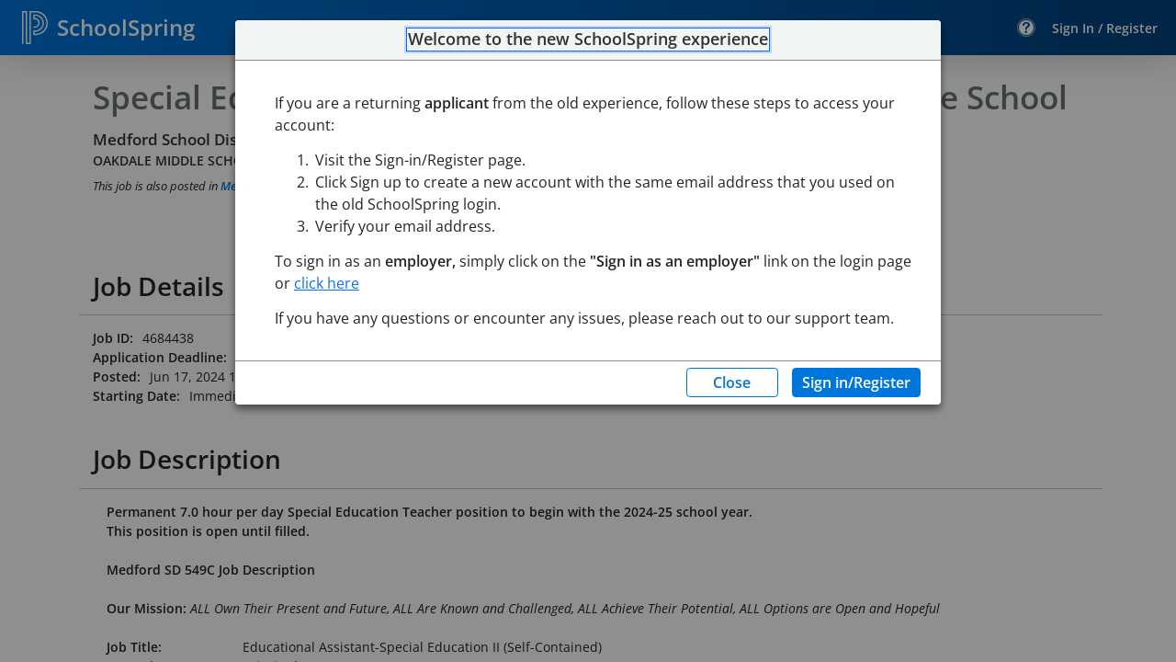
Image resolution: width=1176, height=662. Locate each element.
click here (326, 283)
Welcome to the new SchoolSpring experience (588, 39)
